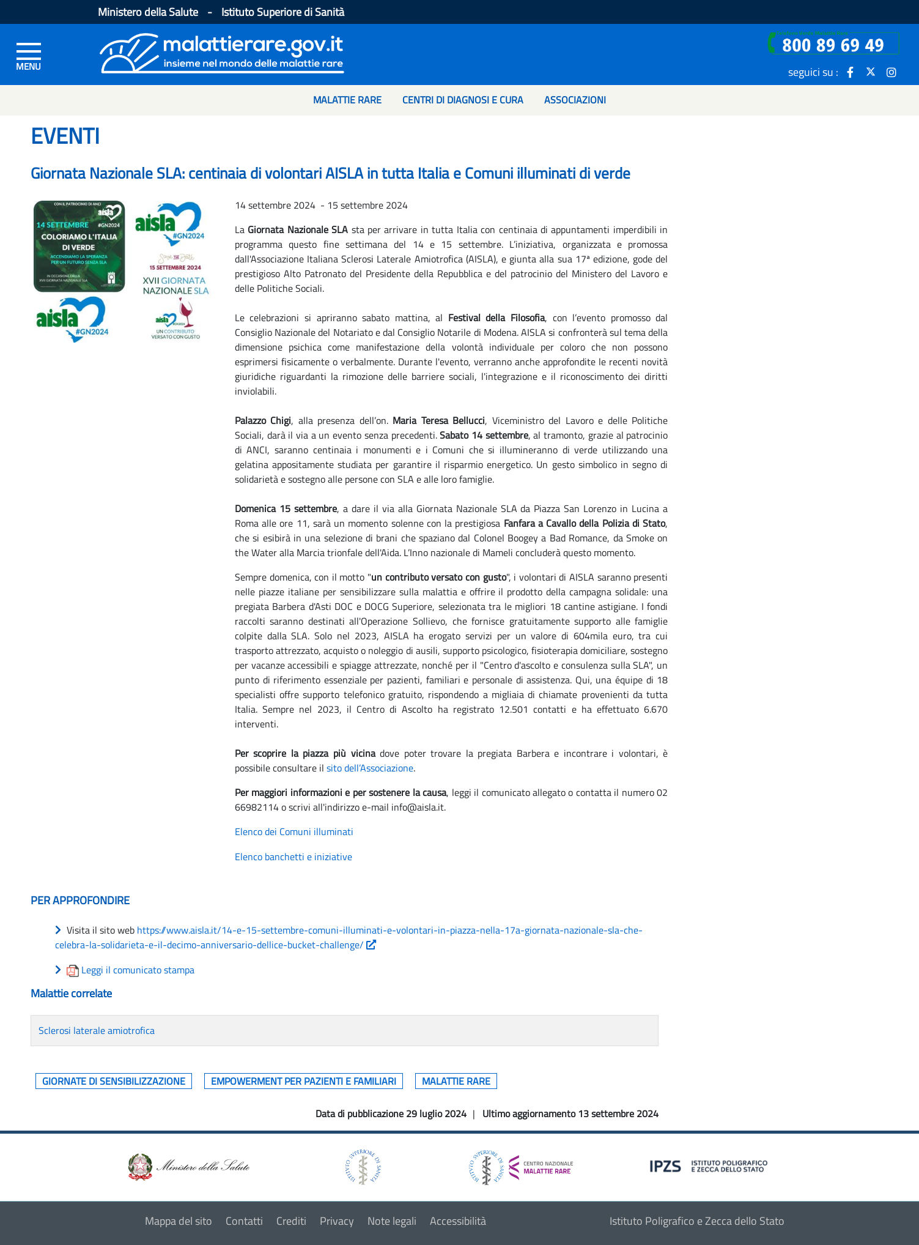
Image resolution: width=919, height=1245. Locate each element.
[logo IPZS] (710, 1165)
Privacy (337, 1221)
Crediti (291, 1221)
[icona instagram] (891, 71)
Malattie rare (456, 1081)
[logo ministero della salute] (187, 1166)
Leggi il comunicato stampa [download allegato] (137, 969)
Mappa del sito (178, 1221)
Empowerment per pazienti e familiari (303, 1081)
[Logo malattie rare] (222, 51)
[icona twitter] (871, 71)
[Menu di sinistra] (28, 55)
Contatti (244, 1221)
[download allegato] (74, 969)
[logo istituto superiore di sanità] (362, 1166)
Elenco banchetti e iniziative (293, 856)
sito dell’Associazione (370, 767)
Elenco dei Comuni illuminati (294, 831)
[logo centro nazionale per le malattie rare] (521, 1164)
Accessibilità (458, 1221)
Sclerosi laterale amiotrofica (97, 1030)
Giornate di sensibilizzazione (113, 1081)
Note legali (391, 1221)
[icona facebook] (850, 71)
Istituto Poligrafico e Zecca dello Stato (697, 1221)
